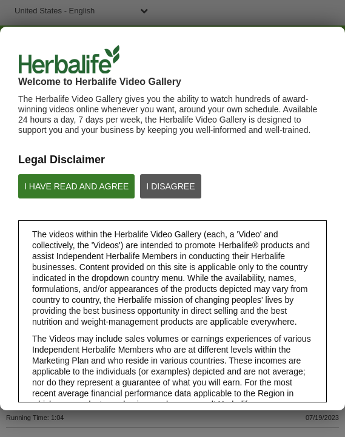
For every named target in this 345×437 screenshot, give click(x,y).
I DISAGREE (170, 186)
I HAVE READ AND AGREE (76, 186)
